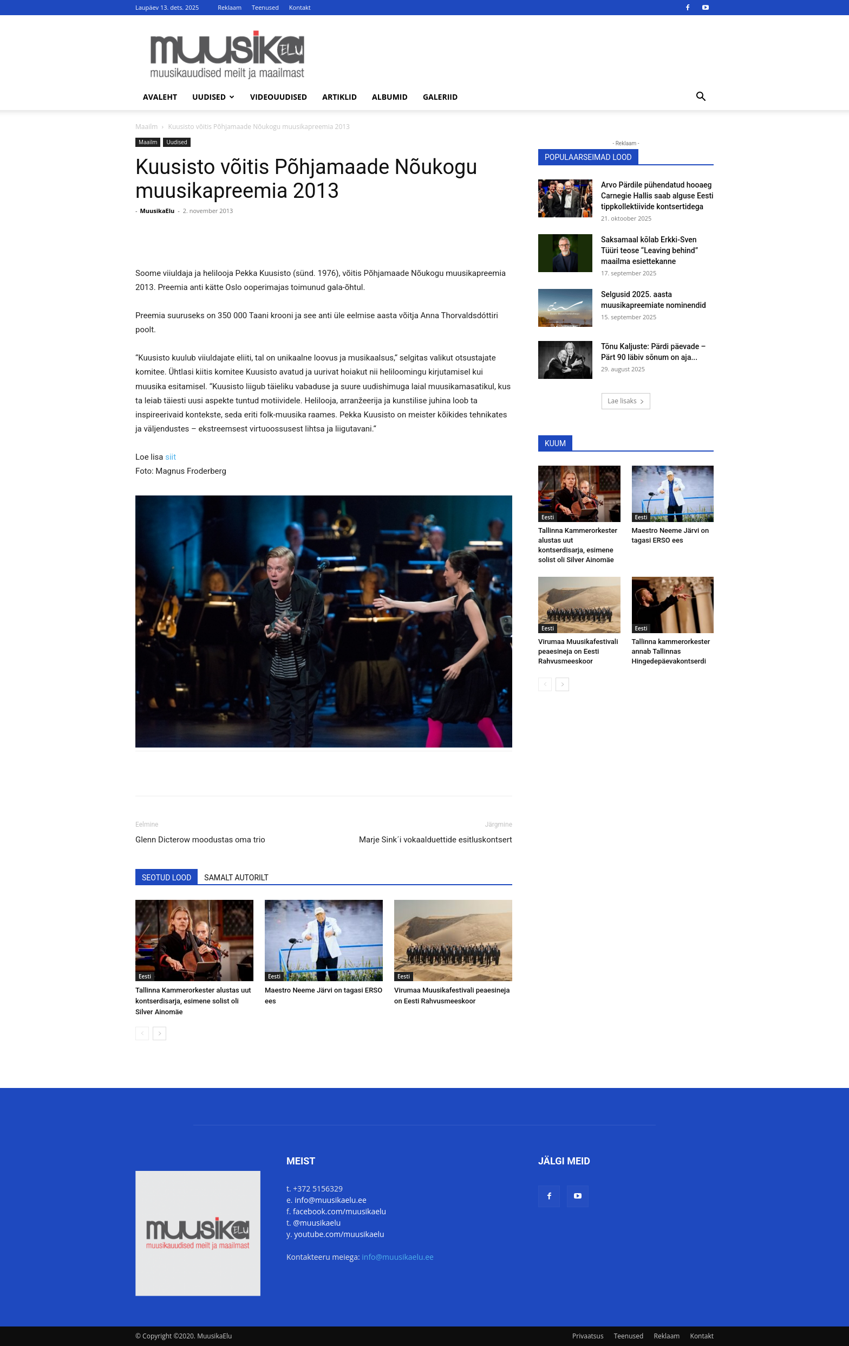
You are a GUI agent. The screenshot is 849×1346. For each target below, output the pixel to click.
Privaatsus (588, 1336)
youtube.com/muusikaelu (339, 1234)
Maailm (146, 126)
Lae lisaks (626, 400)
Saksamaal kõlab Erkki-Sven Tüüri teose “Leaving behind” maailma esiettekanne (649, 250)
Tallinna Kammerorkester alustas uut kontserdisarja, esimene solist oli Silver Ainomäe (193, 1001)
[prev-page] (142, 1033)
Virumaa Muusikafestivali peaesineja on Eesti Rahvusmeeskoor (578, 651)
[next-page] (159, 1033)
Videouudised (278, 97)
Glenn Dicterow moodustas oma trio (200, 840)
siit (170, 457)
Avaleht (160, 97)
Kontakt (300, 7)
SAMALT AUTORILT (236, 877)
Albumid (390, 97)
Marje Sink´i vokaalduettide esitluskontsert (435, 840)
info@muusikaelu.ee (331, 1200)
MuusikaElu (157, 211)
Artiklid (339, 97)
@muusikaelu (317, 1223)
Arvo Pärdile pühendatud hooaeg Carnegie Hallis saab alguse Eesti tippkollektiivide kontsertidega (657, 196)
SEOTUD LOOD (166, 877)
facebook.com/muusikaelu (339, 1211)
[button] (701, 98)
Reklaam (229, 7)
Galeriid (440, 97)
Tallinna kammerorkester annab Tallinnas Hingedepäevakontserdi (671, 651)
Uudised (213, 97)
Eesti (145, 976)
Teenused (265, 7)
